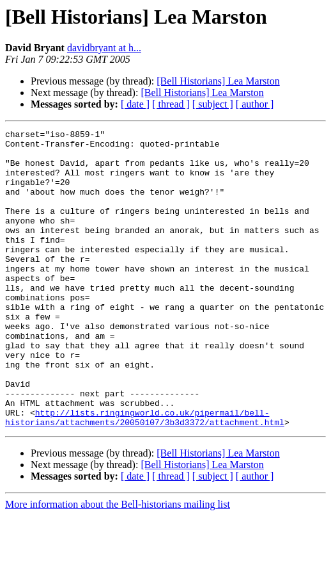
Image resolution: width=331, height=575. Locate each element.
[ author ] (255, 104)
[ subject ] (212, 104)
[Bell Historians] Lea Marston (218, 81)
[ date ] (135, 104)
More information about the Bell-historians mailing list (117, 563)
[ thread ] (171, 104)
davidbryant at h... (104, 47)
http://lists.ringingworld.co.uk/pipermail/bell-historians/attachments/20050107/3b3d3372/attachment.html (144, 475)
